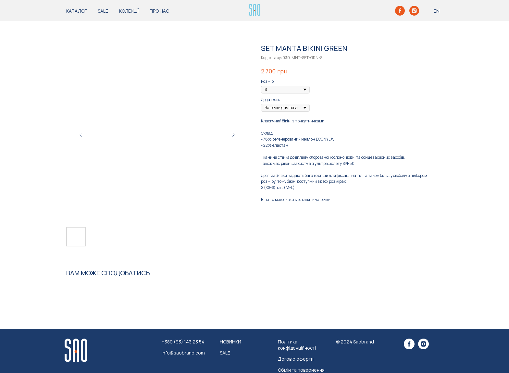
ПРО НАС (159, 11)
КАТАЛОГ (76, 11)
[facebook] (400, 11)
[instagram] (414, 11)
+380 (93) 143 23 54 (183, 342)
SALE (103, 11)
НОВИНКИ (230, 342)
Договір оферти (296, 359)
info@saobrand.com (183, 353)
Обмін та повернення (301, 370)
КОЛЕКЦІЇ (129, 11)
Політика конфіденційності (297, 345)
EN (437, 11)
